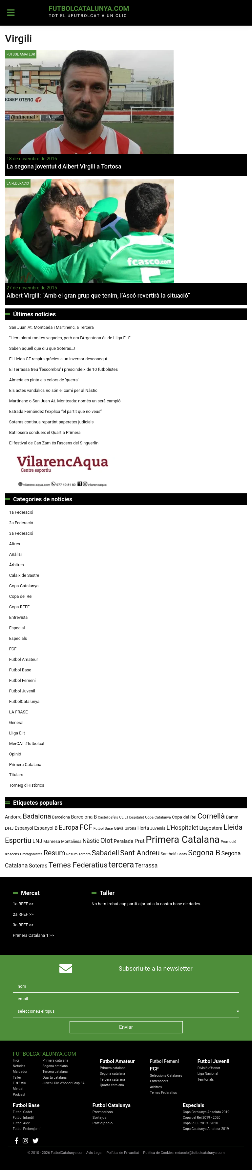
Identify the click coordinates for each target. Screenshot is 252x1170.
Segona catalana (55, 1066)
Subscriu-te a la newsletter (156, 968)
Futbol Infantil (23, 1117)
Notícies (19, 1066)
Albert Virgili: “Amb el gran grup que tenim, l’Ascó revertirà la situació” (98, 295)
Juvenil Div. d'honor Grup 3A (64, 1083)
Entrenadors (159, 1081)
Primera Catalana (25, 764)
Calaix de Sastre (24, 575)
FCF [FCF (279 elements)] (85, 827)
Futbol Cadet (22, 1112)
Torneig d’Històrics (26, 785)
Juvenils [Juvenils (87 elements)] (157, 828)
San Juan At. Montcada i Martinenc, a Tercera (51, 327)
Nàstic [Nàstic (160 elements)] (90, 840)
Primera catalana (55, 1060)
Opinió (15, 754)
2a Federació (21, 522)
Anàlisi (15, 554)
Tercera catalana (55, 1071)
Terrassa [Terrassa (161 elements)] (146, 865)
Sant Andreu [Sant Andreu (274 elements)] (140, 852)
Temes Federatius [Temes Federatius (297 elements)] (78, 865)
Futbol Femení (22, 680)
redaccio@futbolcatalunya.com (200, 1153)
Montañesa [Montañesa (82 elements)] (71, 841)
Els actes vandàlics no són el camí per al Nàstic (53, 390)
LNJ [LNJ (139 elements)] (37, 841)
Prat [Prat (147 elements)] (140, 841)
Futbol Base (20, 669)
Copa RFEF (19, 606)
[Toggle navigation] (11, 13)
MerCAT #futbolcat (27, 743)
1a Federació (21, 512)
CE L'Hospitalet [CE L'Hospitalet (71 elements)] (131, 817)
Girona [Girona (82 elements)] (130, 828)
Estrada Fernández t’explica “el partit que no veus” (55, 411)
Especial (17, 627)
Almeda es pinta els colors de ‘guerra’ (43, 379)
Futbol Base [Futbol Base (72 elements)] (103, 828)
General (16, 722)
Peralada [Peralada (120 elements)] (123, 841)
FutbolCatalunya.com (89, 8)
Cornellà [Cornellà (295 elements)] (211, 816)
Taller (17, 1077)
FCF (12, 648)
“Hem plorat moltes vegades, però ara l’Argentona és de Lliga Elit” (70, 337)
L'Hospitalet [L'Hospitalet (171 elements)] (182, 827)
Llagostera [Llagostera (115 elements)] (211, 828)
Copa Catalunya (24, 585)
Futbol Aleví (22, 1123)
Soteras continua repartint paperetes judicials (51, 421)
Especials (18, 638)
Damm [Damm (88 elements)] (232, 817)
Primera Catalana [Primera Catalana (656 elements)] (183, 839)
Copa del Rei (20, 596)
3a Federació (18, 183)
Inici (16, 1060)
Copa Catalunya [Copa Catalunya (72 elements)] (158, 817)
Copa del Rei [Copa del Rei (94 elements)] (184, 817)
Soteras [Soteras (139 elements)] (38, 866)
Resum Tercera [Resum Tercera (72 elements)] (78, 854)
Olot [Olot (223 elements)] (106, 840)
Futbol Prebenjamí (26, 1129)
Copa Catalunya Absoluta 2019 (206, 1112)
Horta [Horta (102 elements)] (143, 828)
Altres (14, 543)
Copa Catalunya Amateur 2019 (206, 1129)
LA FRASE (18, 711)
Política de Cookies (158, 1153)
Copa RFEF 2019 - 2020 (200, 1123)
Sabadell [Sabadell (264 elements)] (105, 853)
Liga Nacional (208, 1073)
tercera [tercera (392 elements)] (121, 864)
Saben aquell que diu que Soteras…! (42, 348)
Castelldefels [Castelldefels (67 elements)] (108, 817)
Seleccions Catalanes (166, 1075)
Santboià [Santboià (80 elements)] (169, 854)
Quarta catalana (55, 1077)
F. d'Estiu (19, 1083)
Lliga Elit (17, 733)
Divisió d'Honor (209, 1068)
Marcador (20, 1071)
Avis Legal (94, 1153)
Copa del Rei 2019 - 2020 (201, 1117)
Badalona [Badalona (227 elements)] (37, 816)
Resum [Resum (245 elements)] (54, 853)
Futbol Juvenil (22, 690)
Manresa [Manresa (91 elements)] (51, 841)
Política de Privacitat (123, 1153)
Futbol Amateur (21, 54)
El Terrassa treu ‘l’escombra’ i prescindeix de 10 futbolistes (63, 369)
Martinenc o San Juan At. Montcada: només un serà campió (65, 400)
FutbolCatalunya (24, 701)
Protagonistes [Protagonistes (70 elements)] (31, 854)
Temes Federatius (163, 1093)
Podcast (19, 1094)
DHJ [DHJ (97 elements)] (9, 828)
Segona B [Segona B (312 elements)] (204, 852)
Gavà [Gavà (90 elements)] (118, 828)
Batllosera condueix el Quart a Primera (45, 432)
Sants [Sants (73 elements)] (182, 854)
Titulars (16, 774)
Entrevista (18, 617)
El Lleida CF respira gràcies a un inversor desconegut (58, 358)
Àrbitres (16, 564)
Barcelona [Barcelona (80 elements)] (61, 817)
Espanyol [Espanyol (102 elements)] (23, 828)
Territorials (206, 1079)
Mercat (18, 1089)
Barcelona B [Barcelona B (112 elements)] (84, 817)
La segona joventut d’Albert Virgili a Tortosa (64, 166)
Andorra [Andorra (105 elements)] (13, 817)
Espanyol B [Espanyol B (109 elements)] (45, 828)
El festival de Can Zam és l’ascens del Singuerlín (53, 442)
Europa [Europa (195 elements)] (68, 827)
